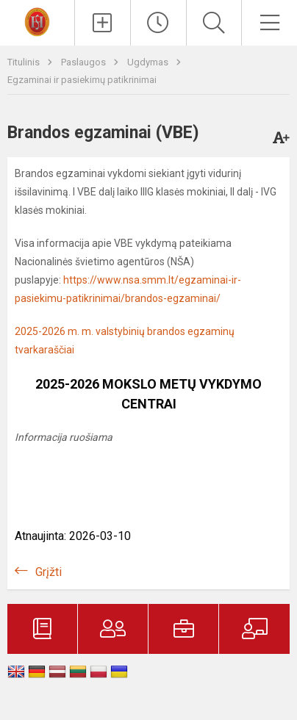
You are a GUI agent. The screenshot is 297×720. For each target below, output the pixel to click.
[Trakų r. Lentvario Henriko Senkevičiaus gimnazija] (36, 21)
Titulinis (24, 62)
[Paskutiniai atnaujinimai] (158, 23)
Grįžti (48, 572)
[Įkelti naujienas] (102, 23)
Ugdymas (149, 62)
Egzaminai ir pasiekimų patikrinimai (82, 79)
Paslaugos (84, 62)
